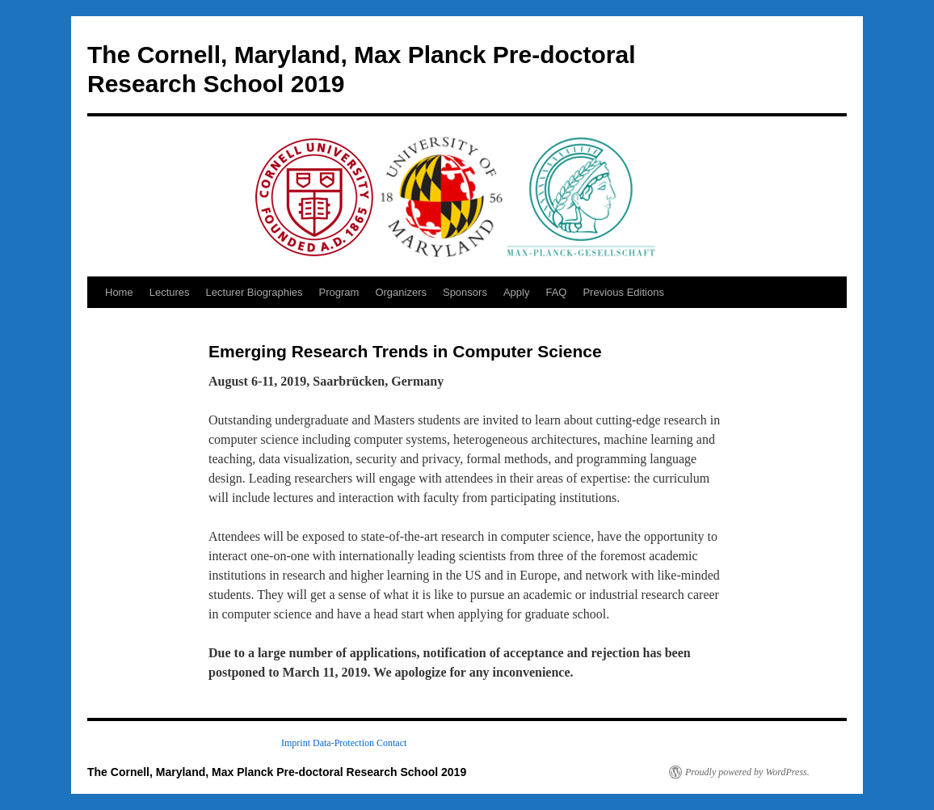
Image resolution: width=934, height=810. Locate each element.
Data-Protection (343, 743)
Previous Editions (623, 292)
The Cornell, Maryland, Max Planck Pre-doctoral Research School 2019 (276, 772)
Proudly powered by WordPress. (747, 772)
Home (119, 292)
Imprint (295, 743)
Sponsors (465, 292)
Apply (516, 292)
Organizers (401, 292)
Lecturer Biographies (254, 292)
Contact (391, 743)
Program (339, 292)
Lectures (169, 292)
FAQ (555, 292)
